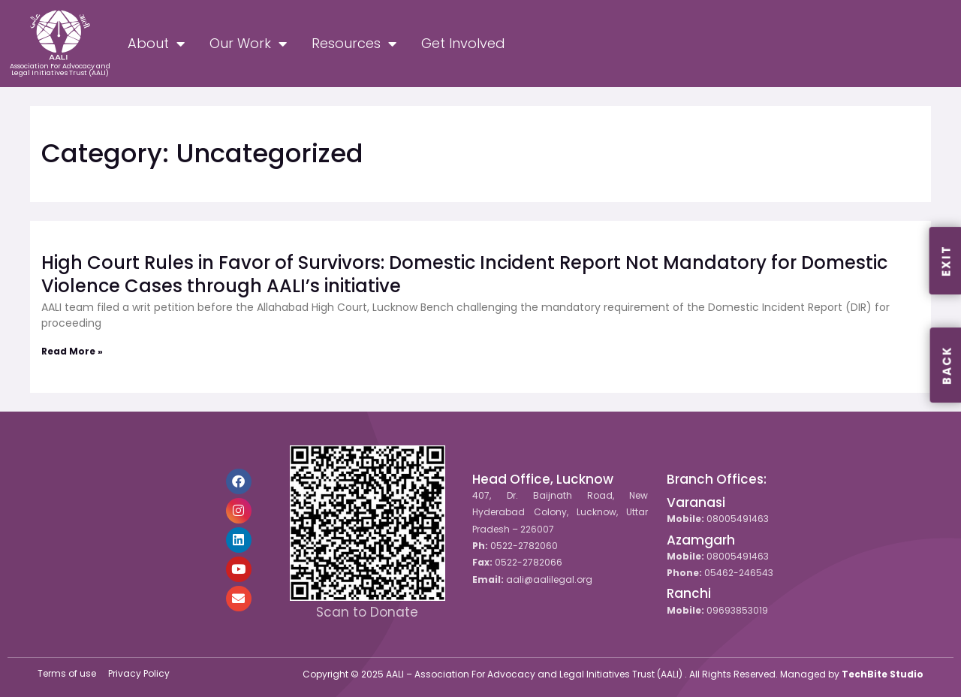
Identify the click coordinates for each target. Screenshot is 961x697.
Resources (354, 43)
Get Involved (463, 43)
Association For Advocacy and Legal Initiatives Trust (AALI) (60, 69)
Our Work (248, 43)
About (156, 43)
